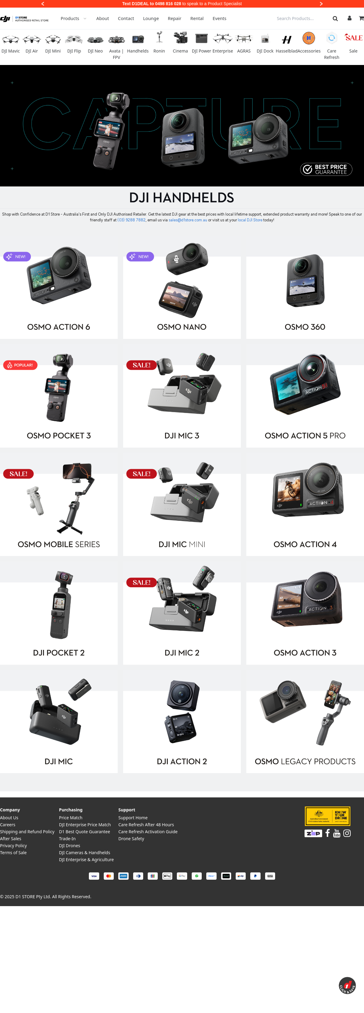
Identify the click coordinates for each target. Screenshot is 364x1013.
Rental (197, 18)
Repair (174, 18)
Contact (126, 18)
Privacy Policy (13, 845)
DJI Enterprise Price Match (85, 824)
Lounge (151, 18)
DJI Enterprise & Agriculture (86, 859)
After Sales (10, 838)
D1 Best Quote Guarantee (84, 831)
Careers (7, 824)
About (102, 18)
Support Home (132, 817)
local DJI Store (250, 220)
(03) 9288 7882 (131, 220)
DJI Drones (69, 845)
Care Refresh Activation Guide (147, 831)
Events (219, 18)
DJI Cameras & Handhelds (84, 852)
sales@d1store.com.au (188, 220)
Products (74, 18)
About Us (9, 817)
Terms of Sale (13, 852)
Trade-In (67, 838)
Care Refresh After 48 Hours (146, 824)
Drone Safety (131, 838)
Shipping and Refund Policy (27, 831)
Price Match (70, 817)
